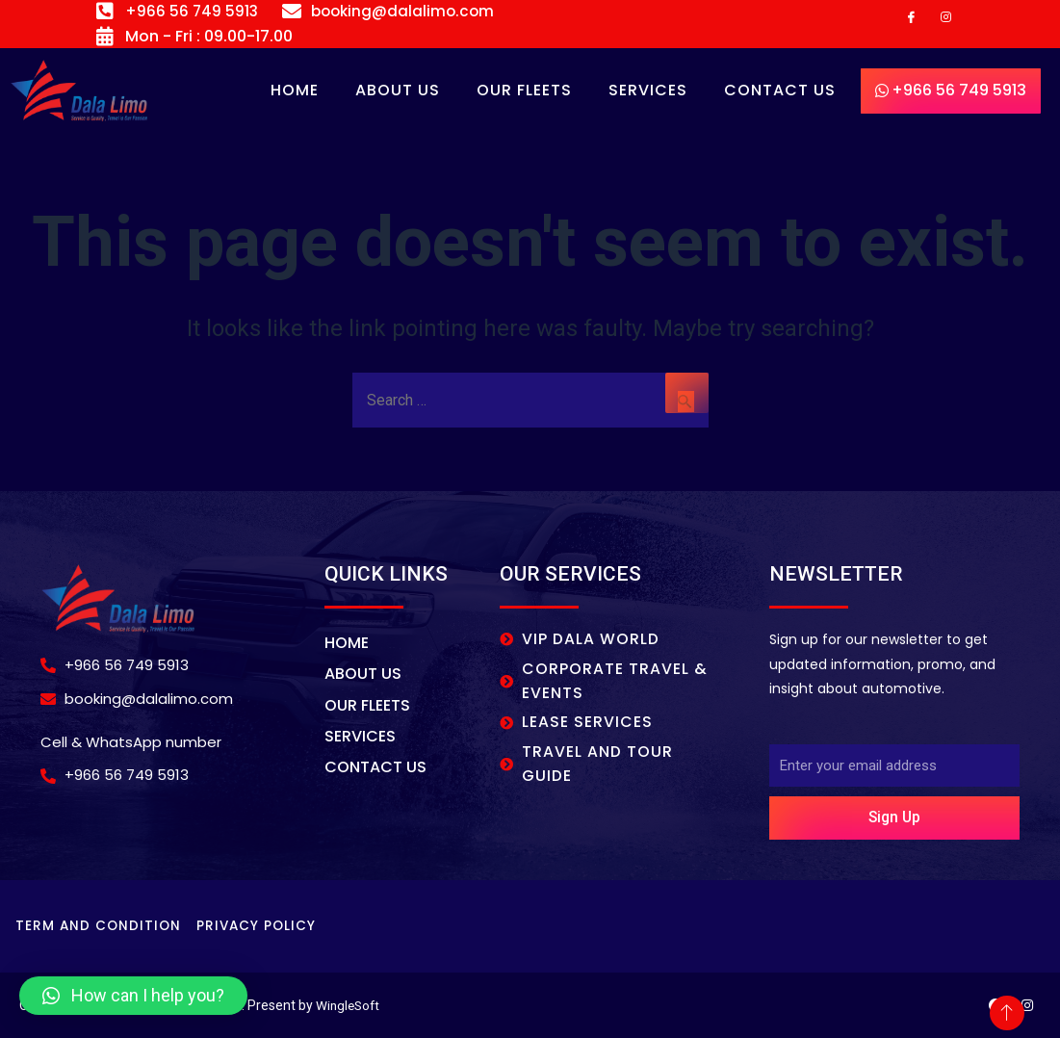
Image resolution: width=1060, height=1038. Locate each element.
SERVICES (647, 91)
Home (295, 91)
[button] (133, 995)
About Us (397, 91)
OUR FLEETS (524, 91)
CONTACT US (780, 91)
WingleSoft (349, 1005)
